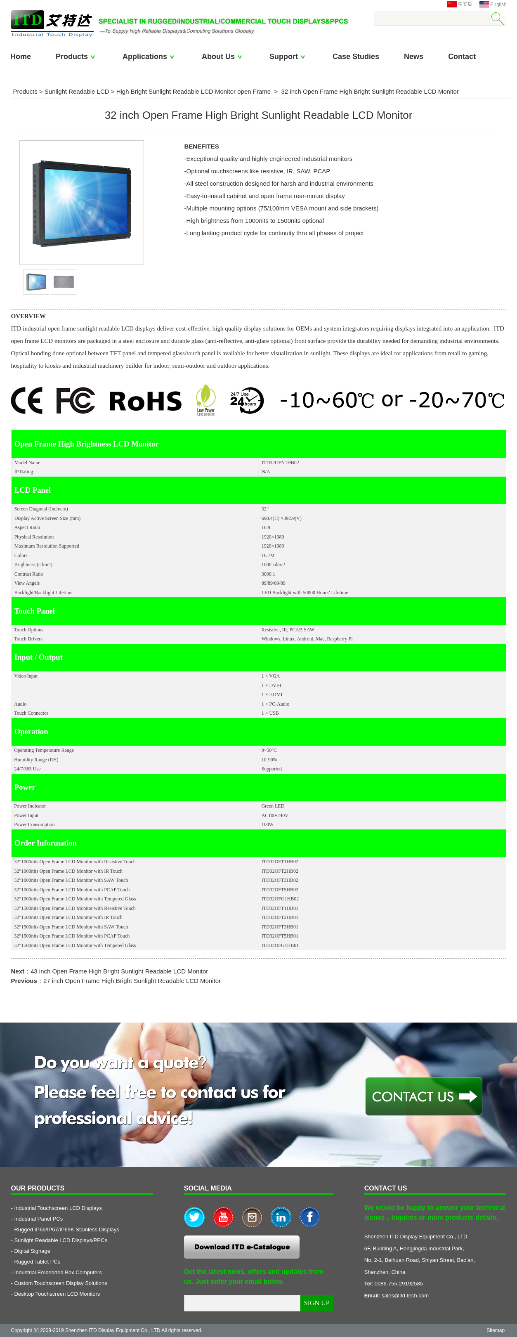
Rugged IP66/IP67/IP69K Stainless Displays (66, 1229)
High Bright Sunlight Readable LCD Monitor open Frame (193, 91)
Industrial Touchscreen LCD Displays (58, 1208)
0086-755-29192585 (399, 1283)
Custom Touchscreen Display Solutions (60, 1283)
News (413, 56)
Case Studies (356, 56)
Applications (150, 56)
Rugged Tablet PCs (37, 1262)
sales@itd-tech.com (405, 1295)
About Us (223, 56)
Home (20, 56)
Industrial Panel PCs (38, 1219)
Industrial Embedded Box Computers (58, 1272)
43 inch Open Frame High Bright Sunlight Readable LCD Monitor (119, 971)
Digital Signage (32, 1251)
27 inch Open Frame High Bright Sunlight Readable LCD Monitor (132, 980)
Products (77, 56)
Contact (462, 56)
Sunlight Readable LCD (77, 91)
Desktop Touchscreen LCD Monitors (57, 1294)
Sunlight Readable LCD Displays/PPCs (60, 1240)
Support (288, 56)
